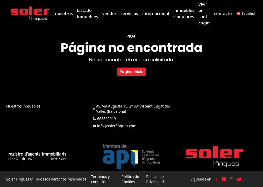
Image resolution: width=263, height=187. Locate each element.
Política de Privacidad (155, 179)
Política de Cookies (130, 179)
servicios (129, 13)
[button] (246, 13)
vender (109, 13)
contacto (223, 13)
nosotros (64, 13)
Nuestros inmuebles (23, 106)
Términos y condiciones (101, 179)
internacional (155, 13)
